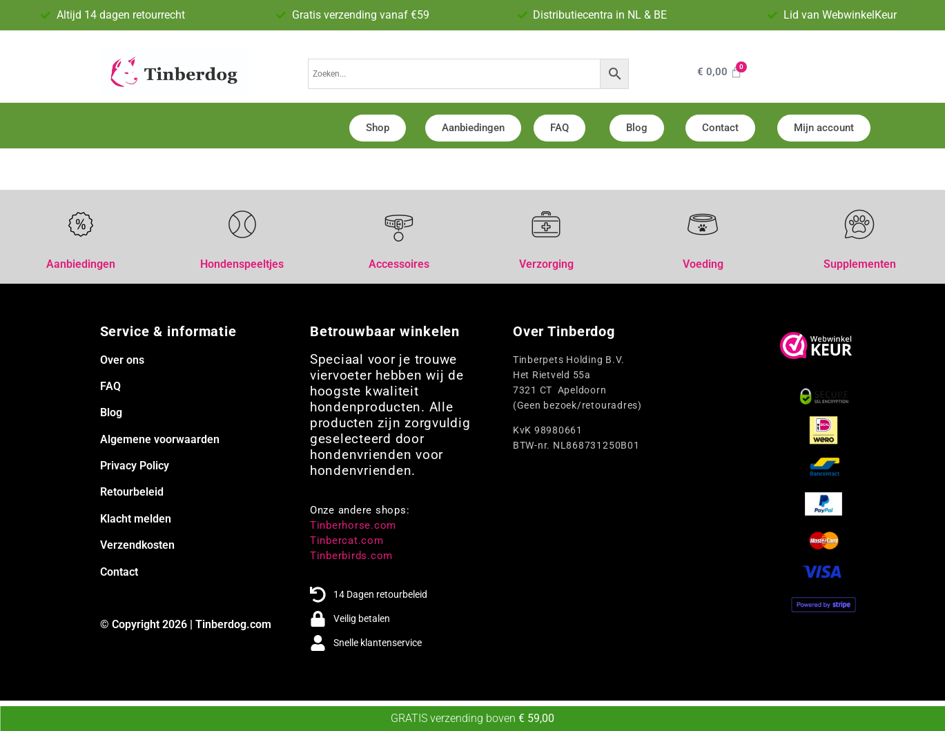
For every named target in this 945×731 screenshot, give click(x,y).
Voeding (703, 264)
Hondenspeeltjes (242, 264)
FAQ (110, 386)
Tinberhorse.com (353, 525)
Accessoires (399, 264)
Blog (111, 412)
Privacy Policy (134, 465)
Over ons (122, 360)
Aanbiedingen (80, 264)
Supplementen (860, 264)
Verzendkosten (137, 545)
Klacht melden (135, 518)
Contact (119, 571)
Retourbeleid (132, 491)
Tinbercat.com (347, 540)
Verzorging (546, 264)
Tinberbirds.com (351, 555)
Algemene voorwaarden (160, 439)
